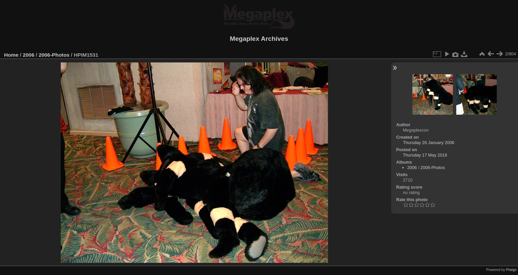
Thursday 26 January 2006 (428, 142)
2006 (28, 55)
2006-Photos (53, 55)
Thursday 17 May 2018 (425, 155)
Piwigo (511, 270)
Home (11, 55)
